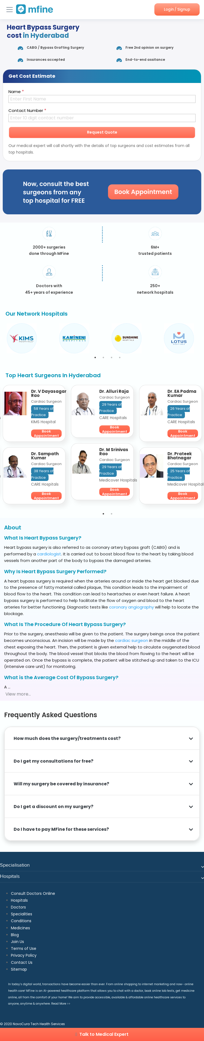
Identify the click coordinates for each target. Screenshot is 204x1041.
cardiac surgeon (131, 640)
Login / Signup (176, 9)
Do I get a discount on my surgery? (54, 806)
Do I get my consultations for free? (54, 761)
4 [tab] (119, 357)
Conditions (21, 921)
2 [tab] (103, 357)
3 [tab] (111, 357)
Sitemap (19, 969)
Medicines (20, 928)
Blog (15, 935)
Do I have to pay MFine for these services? (61, 829)
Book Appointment (46, 433)
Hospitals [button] (10, 876)
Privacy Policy (24, 955)
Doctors (18, 907)
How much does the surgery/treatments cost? (67, 738)
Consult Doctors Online (33, 893)
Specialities (21, 914)
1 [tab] (95, 357)
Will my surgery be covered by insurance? (61, 784)
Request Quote (102, 132)
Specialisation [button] (15, 865)
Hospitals (19, 900)
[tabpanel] (30, 338)
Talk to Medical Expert (102, 1034)
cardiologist (49, 554)
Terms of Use (23, 948)
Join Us (17, 941)
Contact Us (21, 962)
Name (16, 91)
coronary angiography (131, 607)
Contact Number (27, 110)
